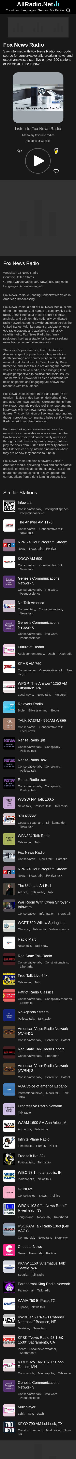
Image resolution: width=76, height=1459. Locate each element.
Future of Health (31, 647)
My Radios (57, 10)
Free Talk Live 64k (32, 976)
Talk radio (61, 281)
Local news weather (42, 1349)
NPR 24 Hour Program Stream (42, 542)
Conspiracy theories (58, 999)
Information (47, 913)
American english (31, 286)
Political (51, 548)
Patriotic (61, 859)
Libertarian (27, 966)
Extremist (26, 1002)
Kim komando (55, 822)
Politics (54, 1145)
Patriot (65, 1040)
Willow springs (59, 929)
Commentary (26, 609)
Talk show (41, 945)
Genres (43, 10)
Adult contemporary (31, 653)
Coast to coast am (30, 822)
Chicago (23, 929)
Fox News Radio (31, 852)
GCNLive (25, 1189)
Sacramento (28, 1352)
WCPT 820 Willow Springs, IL (42, 923)
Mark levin (53, 1430)
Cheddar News (30, 1247)
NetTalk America (31, 603)
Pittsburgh (60, 694)
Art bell (22, 892)
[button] (38, 161)
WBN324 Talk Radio (34, 836)
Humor (40, 1145)
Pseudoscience (30, 593)
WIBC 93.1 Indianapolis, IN (40, 1173)
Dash (51, 653)
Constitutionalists (56, 962)
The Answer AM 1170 (35, 522)
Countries (12, 10)
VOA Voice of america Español (42, 1086)
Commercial (26, 1237)
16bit (21, 1413)
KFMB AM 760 (29, 664)
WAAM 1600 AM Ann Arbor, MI (42, 1123)
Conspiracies (26, 1195)
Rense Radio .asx (32, 760)
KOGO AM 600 (30, 559)
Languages (28, 10)
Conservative (27, 529)
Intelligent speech (57, 509)
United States (25, 277)
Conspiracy (52, 747)
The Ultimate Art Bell (34, 886)
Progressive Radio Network (40, 1106)
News (22, 548)
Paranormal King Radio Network (44, 1284)
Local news (25, 694)
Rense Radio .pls (32, 740)
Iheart (22, 1349)
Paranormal (26, 1290)
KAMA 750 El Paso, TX (36, 1301)
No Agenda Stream (33, 1012)
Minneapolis (46, 1373)
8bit (30, 1413)
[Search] (68, 10)
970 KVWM (27, 816)
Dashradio (65, 653)
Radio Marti (27, 939)
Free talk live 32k (31, 1156)
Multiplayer (26, 1407)
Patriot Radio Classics (36, 992)
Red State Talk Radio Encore (41, 1049)
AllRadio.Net (38, 4)
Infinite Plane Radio (33, 1139)
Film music (25, 1145)
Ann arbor (24, 1129)
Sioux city (61, 1237)
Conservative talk (26, 281)
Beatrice (23, 1328)
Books (55, 710)
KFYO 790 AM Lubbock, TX (40, 1424)
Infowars (25, 503)
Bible (21, 710)
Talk (37, 842)
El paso (23, 1307)
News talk (46, 281)
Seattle (22, 1274)
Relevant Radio (30, 704)
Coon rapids (26, 1373)
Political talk (28, 750)
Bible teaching (37, 710)
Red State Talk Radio (35, 956)
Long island (25, 1217)
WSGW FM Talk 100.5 (36, 799)
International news (32, 513)
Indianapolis (26, 1179)
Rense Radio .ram (32, 780)
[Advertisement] (38, 27)
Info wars (51, 589)
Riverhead (61, 1217)
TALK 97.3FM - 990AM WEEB (42, 721)
